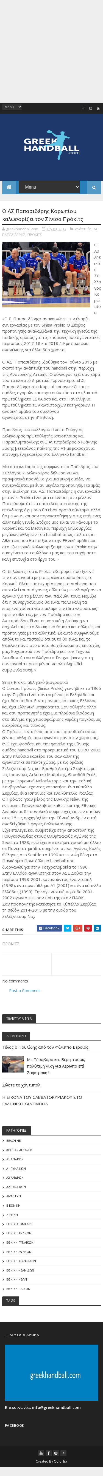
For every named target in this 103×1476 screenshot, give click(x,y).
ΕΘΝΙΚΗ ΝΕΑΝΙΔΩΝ (20, 1272)
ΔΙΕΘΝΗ (12, 1216)
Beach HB (13, 1141)
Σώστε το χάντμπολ (21, 1085)
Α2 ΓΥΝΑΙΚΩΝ (16, 1188)
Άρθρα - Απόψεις (19, 1151)
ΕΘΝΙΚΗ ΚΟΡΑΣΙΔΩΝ (21, 1263)
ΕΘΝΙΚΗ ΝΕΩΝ (16, 1282)
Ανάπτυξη (83, 228)
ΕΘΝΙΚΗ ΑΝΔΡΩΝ (18, 1235)
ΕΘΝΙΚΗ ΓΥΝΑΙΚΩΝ (20, 1244)
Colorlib (60, 1463)
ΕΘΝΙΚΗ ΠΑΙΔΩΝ (18, 1291)
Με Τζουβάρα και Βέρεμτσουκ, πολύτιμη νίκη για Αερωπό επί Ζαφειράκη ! (56, 1066)
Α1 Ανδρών (15, 1160)
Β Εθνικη (13, 1207)
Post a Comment (25, 991)
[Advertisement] (51, 51)
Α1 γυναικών (16, 1169)
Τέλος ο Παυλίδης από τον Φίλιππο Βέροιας (45, 1047)
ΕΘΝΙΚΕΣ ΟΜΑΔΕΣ (19, 1226)
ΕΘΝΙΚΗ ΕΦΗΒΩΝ (18, 1254)
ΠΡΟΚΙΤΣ (34, 234)
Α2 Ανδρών (15, 1179)
